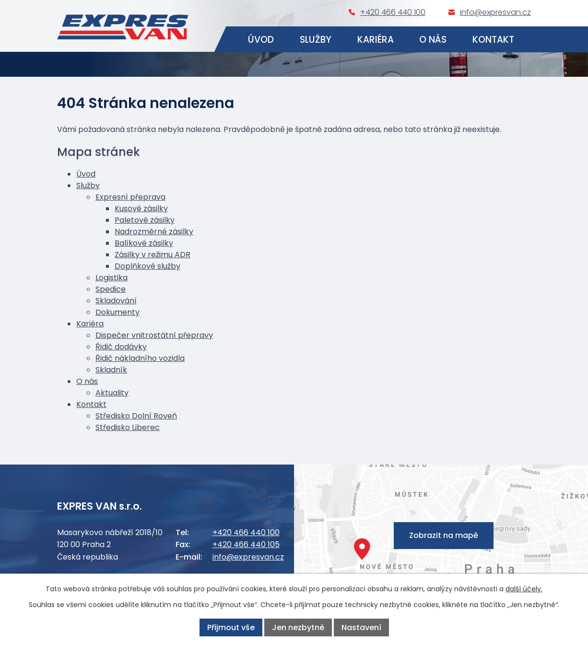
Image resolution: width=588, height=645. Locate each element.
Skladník (111, 369)
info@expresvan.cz (495, 12)
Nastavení (361, 627)
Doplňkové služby (147, 266)
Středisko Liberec (127, 427)
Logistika (111, 277)
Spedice (110, 289)
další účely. (524, 589)
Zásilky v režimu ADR (152, 254)
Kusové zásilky (141, 208)
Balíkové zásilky (144, 243)
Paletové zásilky (145, 220)
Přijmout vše (231, 627)
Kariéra (375, 39)
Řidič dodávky (121, 346)
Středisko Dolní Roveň (136, 415)
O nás (433, 39)
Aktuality (112, 392)
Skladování (116, 300)
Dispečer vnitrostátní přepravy (154, 335)
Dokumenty (117, 312)
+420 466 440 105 (246, 544)
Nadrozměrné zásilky (154, 231)
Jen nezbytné (298, 627)
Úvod (261, 39)
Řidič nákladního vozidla (140, 358)
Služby (315, 39)
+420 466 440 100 (392, 12)
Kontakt (494, 39)
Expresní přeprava (130, 197)
